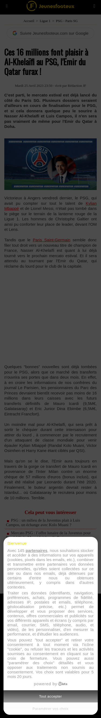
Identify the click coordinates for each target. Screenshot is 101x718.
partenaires (36, 550)
